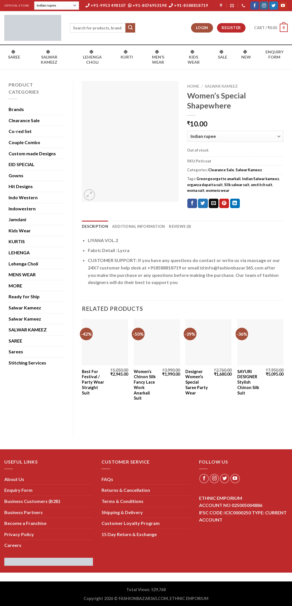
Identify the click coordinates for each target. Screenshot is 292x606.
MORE (15, 285)
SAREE (15, 340)
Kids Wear (20, 230)
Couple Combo (24, 142)
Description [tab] (95, 226)
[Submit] (130, 28)
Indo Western (23, 197)
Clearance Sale (24, 120)
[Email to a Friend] (213, 203)
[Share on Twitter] (203, 203)
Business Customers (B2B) (32, 501)
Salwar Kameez (25, 307)
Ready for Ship (24, 296)
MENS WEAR (22, 274)
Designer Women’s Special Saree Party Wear (196, 382)
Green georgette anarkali (218, 178)
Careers (12, 545)
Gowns (16, 175)
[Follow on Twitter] (273, 5)
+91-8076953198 (147, 5)
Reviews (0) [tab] (180, 226)
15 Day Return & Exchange (129, 534)
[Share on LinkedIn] (235, 203)
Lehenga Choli (23, 263)
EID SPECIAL (22, 164)
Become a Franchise (25, 523)
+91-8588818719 (188, 5)
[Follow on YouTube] (283, 5)
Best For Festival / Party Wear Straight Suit (93, 382)
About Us (14, 479)
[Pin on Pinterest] (224, 203)
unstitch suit (261, 184)
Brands (16, 109)
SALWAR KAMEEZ (28, 329)
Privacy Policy (19, 534)
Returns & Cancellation (126, 490)
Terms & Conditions (122, 501)
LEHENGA (19, 252)
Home (193, 86)
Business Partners (23, 512)
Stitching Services (27, 362)
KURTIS (17, 241)
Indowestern (22, 208)
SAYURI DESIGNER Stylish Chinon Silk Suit (248, 382)
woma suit (195, 190)
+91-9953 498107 (106, 5)
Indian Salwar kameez (260, 178)
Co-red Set (20, 131)
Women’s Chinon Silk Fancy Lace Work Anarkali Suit (145, 385)
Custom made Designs (32, 153)
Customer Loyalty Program (131, 523)
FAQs (107, 479)
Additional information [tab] (138, 226)
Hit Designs (21, 186)
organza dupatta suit (205, 184)
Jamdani (17, 219)
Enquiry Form (18, 490)
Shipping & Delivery (122, 512)
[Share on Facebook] (192, 203)
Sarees (16, 351)
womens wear (217, 190)
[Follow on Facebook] (254, 5)
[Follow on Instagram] (264, 5)
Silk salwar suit (237, 184)
